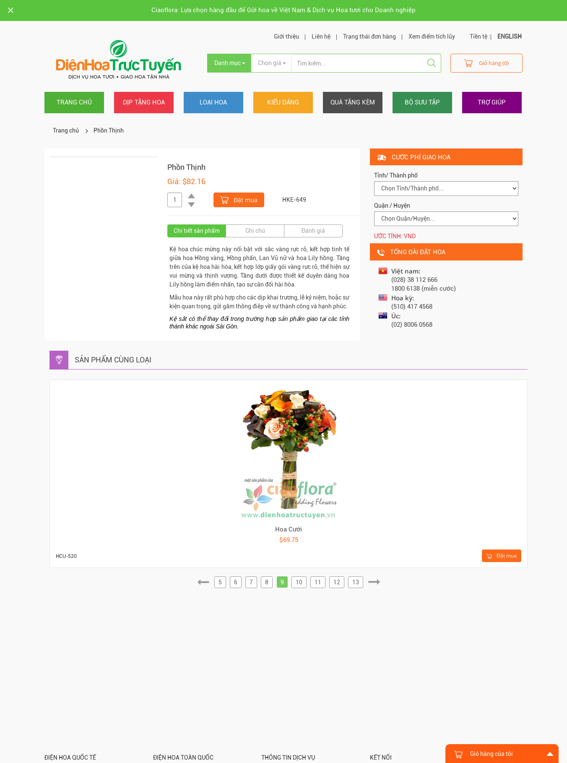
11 (318, 582)
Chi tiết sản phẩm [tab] (197, 230)
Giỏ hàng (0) (486, 62)
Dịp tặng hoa (144, 102)
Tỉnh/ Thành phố (396, 175)
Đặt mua (238, 199)
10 (299, 582)
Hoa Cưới (288, 529)
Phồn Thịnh (109, 130)
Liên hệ (321, 36)
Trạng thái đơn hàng (369, 36)
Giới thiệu (286, 36)
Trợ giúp (492, 102)
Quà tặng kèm (352, 102)
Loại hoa (213, 102)
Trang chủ (74, 102)
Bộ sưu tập (422, 102)
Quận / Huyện (392, 205)
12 (336, 582)
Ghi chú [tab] (255, 230)
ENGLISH (509, 36)
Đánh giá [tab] (313, 230)
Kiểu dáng (283, 102)
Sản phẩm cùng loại (113, 359)
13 (355, 582)
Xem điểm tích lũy (431, 36)
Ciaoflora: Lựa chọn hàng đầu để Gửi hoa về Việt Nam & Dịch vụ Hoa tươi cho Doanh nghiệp (283, 10)
